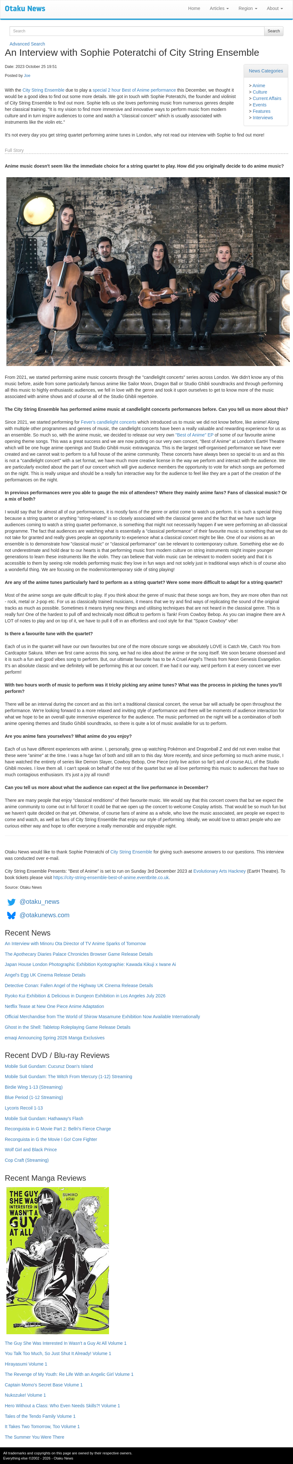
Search (274, 31)
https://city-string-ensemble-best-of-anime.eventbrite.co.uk (111, 877)
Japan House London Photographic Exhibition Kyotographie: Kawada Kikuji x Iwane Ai (90, 964)
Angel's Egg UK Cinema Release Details (45, 974)
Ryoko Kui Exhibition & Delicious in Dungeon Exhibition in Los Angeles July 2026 (85, 995)
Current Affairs (267, 98)
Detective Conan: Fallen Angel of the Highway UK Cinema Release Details (79, 985)
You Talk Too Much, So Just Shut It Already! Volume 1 (58, 1353)
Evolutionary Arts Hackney (219, 871)
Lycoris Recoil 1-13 (24, 1107)
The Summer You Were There (34, 1437)
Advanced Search (27, 43)
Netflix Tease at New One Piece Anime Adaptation (54, 1006)
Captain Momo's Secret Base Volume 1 (44, 1384)
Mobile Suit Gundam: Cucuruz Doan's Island (49, 1066)
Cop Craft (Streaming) (27, 1160)
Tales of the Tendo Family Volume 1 (40, 1416)
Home (194, 8)
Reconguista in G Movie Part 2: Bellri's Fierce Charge (58, 1128)
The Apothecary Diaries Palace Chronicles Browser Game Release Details (79, 954)
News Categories (266, 70)
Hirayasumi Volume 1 (26, 1364)
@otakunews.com (45, 915)
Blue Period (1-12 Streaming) (34, 1097)
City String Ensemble (43, 90)
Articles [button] (219, 8)
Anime (259, 85)
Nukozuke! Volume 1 (25, 1395)
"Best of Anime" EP (194, 434)
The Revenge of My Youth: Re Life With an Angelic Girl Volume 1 (69, 1374)
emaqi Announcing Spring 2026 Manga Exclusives (55, 1037)
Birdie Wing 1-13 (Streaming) (34, 1087)
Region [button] (248, 8)
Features (261, 111)
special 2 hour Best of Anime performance (134, 90)
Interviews (263, 117)
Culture (260, 92)
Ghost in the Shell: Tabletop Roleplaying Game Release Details (67, 1027)
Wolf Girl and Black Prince (31, 1149)
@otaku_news (39, 901)
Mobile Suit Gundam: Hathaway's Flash (44, 1118)
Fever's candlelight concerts (108, 422)
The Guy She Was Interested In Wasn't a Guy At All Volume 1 (66, 1343)
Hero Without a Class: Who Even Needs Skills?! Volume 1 (62, 1405)
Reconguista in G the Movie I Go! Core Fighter (51, 1139)
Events (259, 104)
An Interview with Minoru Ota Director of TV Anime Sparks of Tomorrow (75, 943)
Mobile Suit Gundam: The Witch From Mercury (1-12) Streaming (68, 1076)
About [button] (275, 8)
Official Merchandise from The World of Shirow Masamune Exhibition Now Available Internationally (102, 1016)
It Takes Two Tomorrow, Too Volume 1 (42, 1426)
